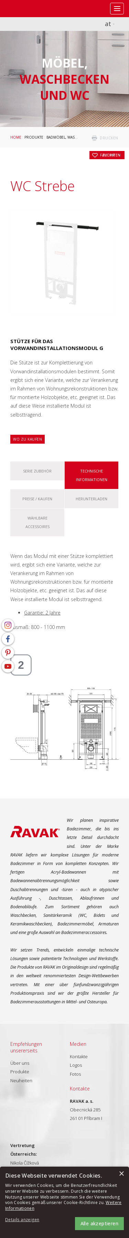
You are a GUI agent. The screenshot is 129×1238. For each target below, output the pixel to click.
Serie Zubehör (37, 471)
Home (15, 137)
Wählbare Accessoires (37, 522)
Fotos (75, 1074)
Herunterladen (91, 498)
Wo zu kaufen (27, 439)
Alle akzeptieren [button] (99, 1223)
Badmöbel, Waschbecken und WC (77, 137)
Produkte (33, 137)
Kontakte (79, 1056)
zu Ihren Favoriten (110, 155)
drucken (109, 138)
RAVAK (26, 8)
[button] (24, 1220)
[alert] (64, 1202)
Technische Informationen (91, 475)
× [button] (121, 1174)
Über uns (19, 1063)
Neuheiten (21, 1080)
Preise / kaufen (37, 498)
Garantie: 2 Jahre (42, 612)
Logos (76, 1065)
